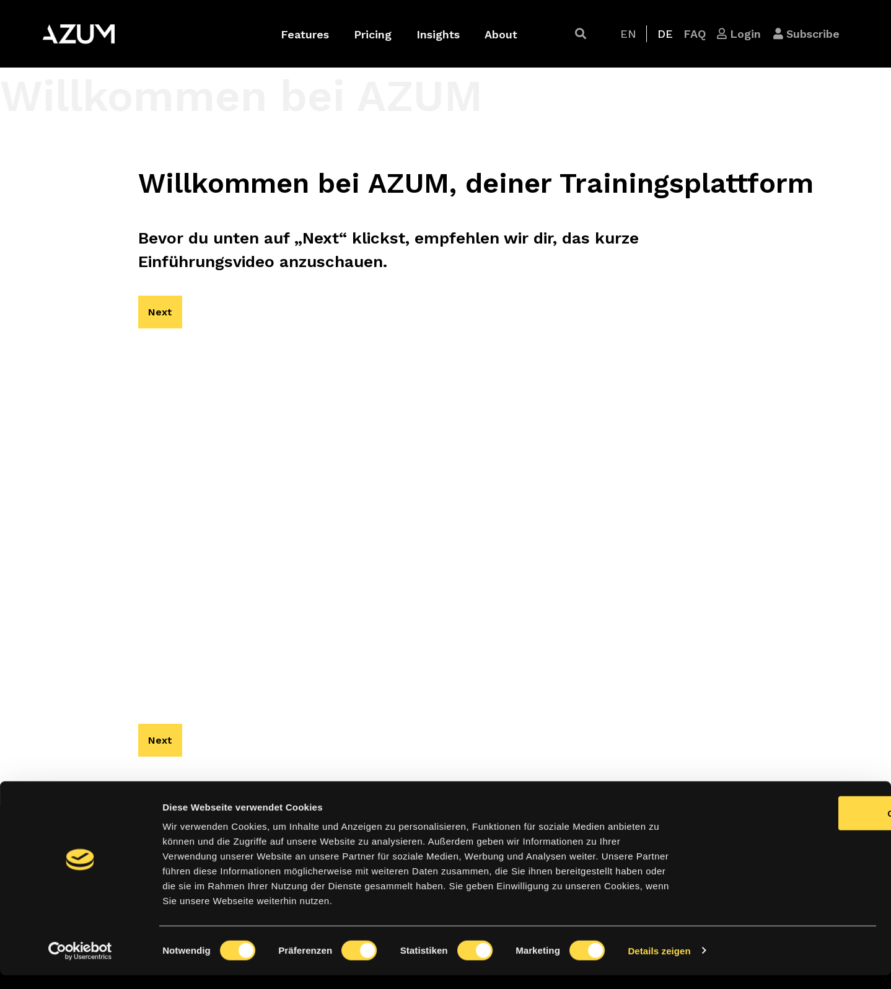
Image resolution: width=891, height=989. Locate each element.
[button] (580, 33)
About (501, 34)
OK (788, 827)
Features (305, 34)
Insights (438, 34)
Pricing (373, 34)
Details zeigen (659, 964)
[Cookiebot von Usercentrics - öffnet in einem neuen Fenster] (80, 965)
